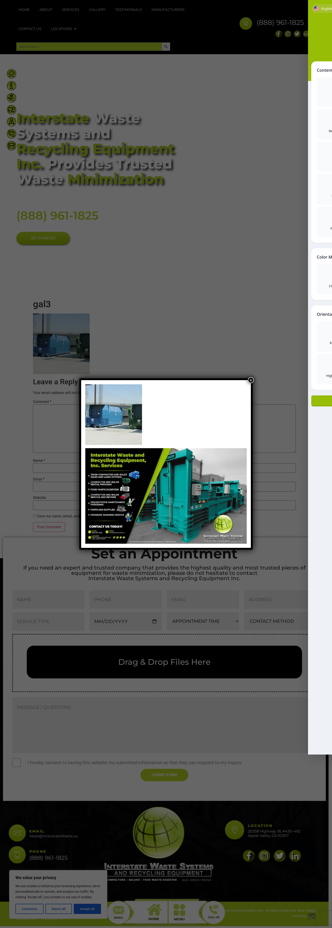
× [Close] (250, 380)
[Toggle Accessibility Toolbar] (321, 35)
